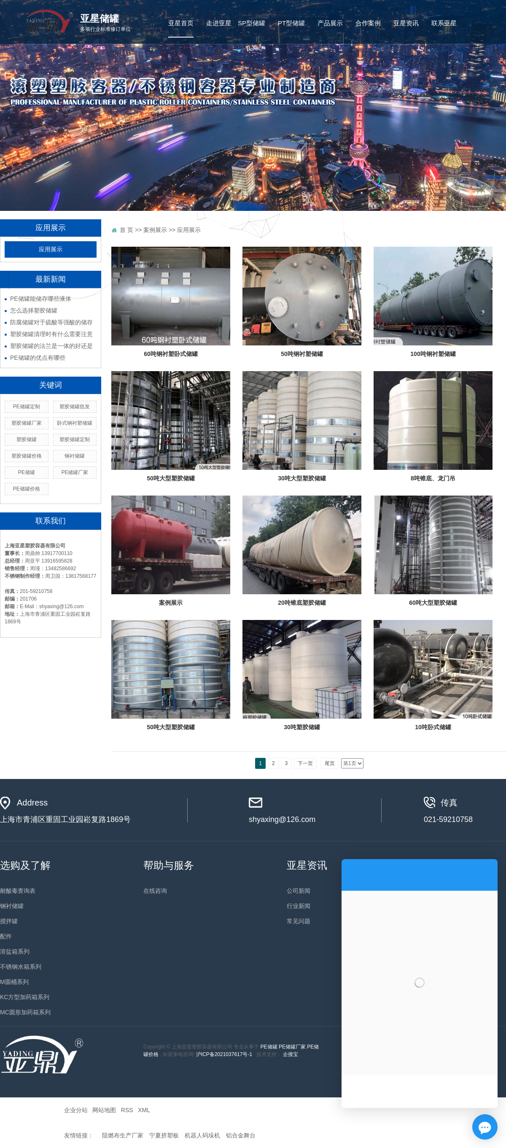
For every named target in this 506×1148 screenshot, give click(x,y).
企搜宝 (290, 1054)
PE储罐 (269, 1047)
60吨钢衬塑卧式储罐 (171, 353)
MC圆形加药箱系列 (25, 1012)
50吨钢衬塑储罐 (302, 353)
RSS (127, 1110)
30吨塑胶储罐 (302, 727)
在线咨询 (155, 890)
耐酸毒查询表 (17, 890)
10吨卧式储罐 (433, 727)
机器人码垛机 (202, 1135)
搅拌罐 (9, 921)
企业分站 (76, 1110)
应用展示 (50, 249)
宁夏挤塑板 (164, 1135)
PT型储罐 (291, 23)
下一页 (305, 763)
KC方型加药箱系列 (24, 997)
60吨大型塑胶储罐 (433, 602)
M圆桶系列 (14, 981)
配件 (6, 936)
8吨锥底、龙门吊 (433, 478)
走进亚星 (218, 23)
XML (144, 1110)
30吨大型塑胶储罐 (302, 478)
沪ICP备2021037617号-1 (224, 1054)
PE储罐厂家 (292, 1047)
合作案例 (368, 23)
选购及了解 (25, 865)
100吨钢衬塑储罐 (432, 353)
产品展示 (330, 23)
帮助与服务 (168, 865)
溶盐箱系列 (15, 951)
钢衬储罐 (12, 906)
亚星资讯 (406, 23)
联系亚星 (444, 23)
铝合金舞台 (241, 1135)
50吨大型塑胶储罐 (171, 478)
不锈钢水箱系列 (20, 966)
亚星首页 (181, 23)
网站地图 (104, 1110)
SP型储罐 (251, 23)
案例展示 (171, 602)
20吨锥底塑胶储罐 (302, 602)
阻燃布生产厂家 (122, 1135)
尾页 (330, 763)
